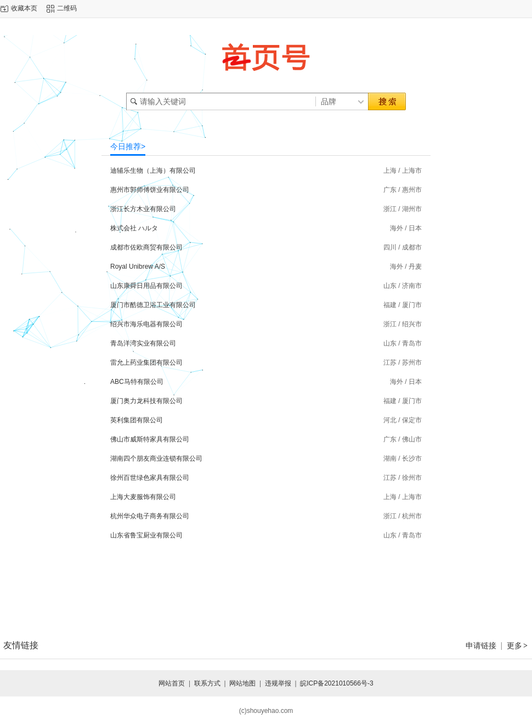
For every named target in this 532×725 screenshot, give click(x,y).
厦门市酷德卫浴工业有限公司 (153, 305)
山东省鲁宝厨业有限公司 (146, 535)
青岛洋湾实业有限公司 (143, 343)
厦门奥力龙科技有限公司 (146, 401)
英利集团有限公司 (136, 420)
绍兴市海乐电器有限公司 (146, 324)
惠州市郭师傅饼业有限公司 (149, 190)
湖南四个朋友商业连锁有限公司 (156, 458)
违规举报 (278, 683)
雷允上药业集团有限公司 (146, 362)
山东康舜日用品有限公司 (146, 286)
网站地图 (242, 683)
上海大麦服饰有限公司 (143, 497)
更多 (518, 645)
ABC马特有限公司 (136, 382)
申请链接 (481, 645)
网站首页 (172, 683)
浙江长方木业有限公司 (143, 209)
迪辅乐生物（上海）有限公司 (153, 170)
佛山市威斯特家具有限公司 (149, 439)
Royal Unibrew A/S (137, 266)
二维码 (67, 8)
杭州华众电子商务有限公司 (149, 516)
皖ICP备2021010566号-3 (336, 683)
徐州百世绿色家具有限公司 (149, 478)
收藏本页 (24, 8)
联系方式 (207, 683)
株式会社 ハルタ (134, 228)
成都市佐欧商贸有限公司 (146, 247)
